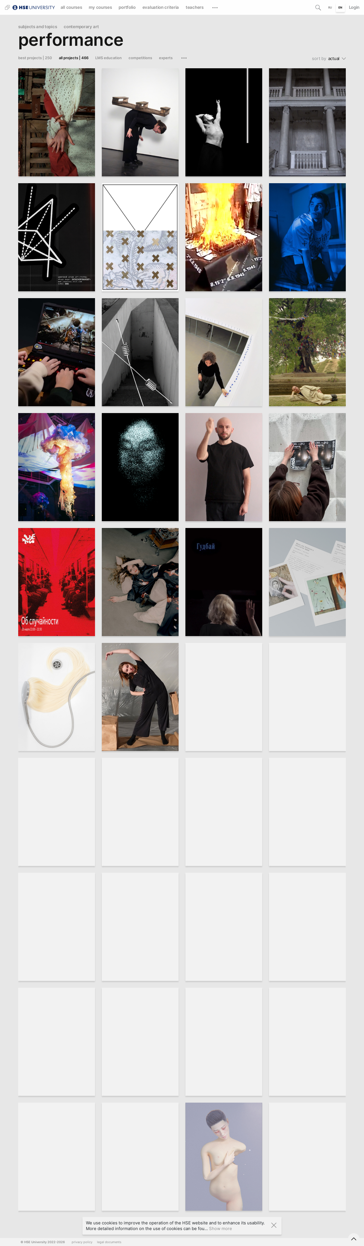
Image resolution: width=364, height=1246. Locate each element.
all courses (71, 7)
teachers (195, 7)
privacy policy (82, 1242)
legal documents (109, 1242)
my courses (100, 7)
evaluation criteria (160, 7)
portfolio (127, 7)
